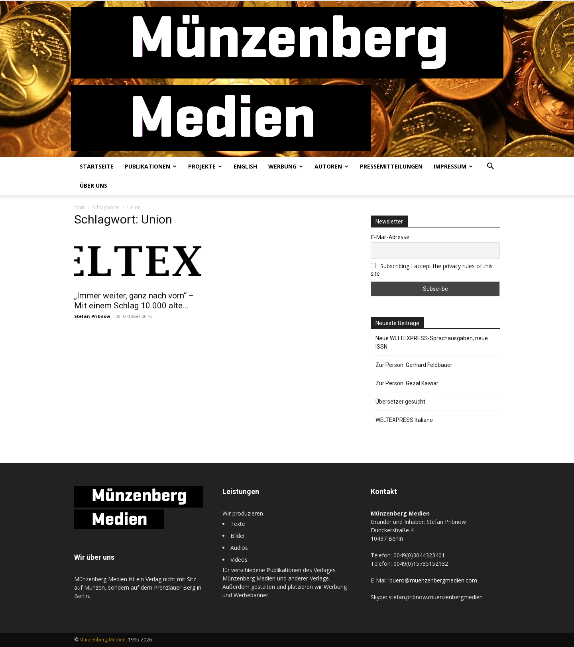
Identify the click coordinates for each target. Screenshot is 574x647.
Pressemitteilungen (391, 166)
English (245, 166)
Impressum (453, 166)
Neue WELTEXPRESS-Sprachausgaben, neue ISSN (431, 342)
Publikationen (151, 166)
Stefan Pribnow (92, 316)
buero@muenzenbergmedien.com (433, 580)
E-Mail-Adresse (390, 237)
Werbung (285, 166)
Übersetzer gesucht (400, 401)
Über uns (93, 185)
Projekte (205, 166)
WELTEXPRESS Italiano (404, 420)
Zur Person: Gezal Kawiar (406, 383)
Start (79, 207)
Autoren (331, 166)
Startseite (97, 166)
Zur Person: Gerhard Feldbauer (413, 365)
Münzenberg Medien (102, 639)
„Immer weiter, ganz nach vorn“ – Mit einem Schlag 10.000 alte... (134, 300)
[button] (490, 167)
